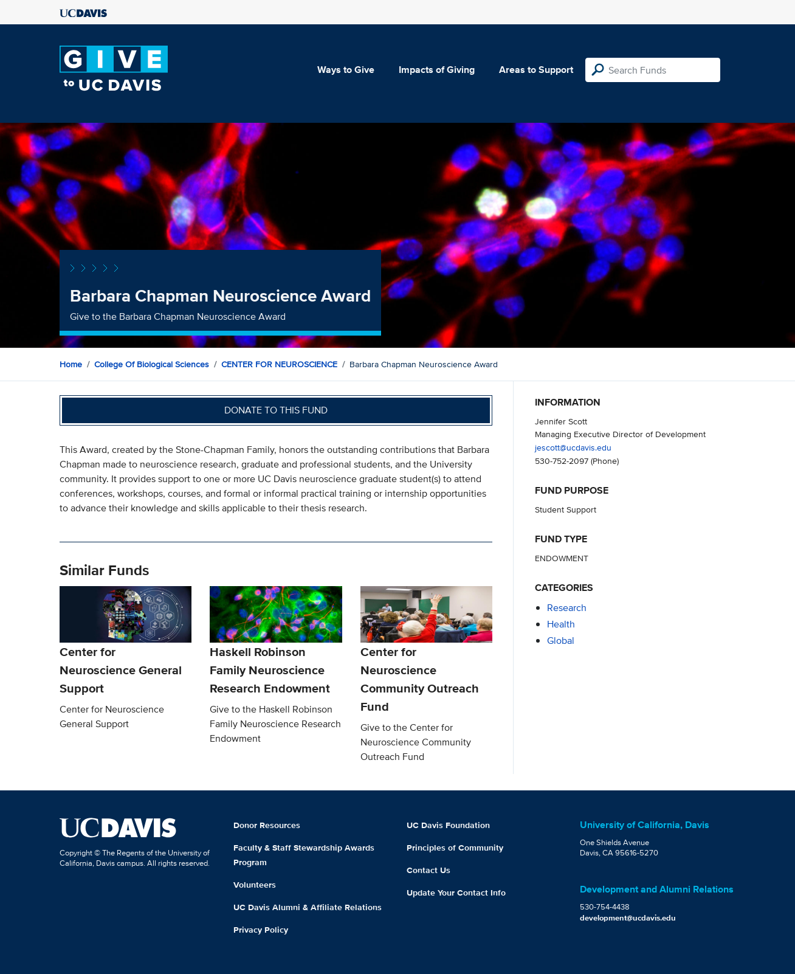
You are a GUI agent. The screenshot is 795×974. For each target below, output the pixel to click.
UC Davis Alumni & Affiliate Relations (307, 907)
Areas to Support (536, 70)
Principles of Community (455, 847)
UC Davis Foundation (448, 825)
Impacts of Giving (437, 70)
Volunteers (254, 885)
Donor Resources (266, 825)
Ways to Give (345, 70)
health (561, 624)
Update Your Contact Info (456, 892)
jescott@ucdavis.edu (573, 447)
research (567, 608)
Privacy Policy (260, 930)
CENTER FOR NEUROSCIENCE (279, 364)
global (560, 641)
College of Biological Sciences (151, 364)
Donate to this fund (276, 410)
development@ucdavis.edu (628, 918)
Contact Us (428, 870)
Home (71, 364)
